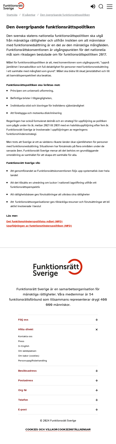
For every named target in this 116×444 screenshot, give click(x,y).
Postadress (25, 380)
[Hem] (13, 6)
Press (21, 341)
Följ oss (23, 319)
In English (23, 346)
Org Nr (22, 390)
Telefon (23, 400)
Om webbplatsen (27, 350)
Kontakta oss (25, 336)
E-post (22, 409)
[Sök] (101, 6)
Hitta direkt (25, 329)
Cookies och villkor (41, 429)
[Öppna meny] (110, 7)
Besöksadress (27, 370)
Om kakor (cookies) (28, 355)
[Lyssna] (93, 6)
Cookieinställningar (74, 429)
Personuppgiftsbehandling (32, 360)
